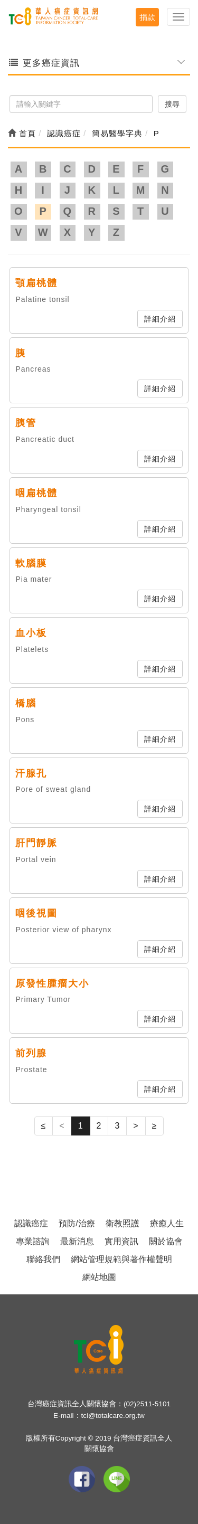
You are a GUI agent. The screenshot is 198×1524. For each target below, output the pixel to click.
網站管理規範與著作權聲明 (121, 1259)
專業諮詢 (33, 1241)
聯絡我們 (43, 1259)
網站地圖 (99, 1277)
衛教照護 (122, 1223)
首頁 (22, 133)
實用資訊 (121, 1241)
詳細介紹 (160, 319)
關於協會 (166, 1241)
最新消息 (77, 1241)
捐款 (147, 17)
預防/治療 (77, 1223)
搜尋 (172, 104)
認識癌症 (31, 1223)
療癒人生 (167, 1223)
